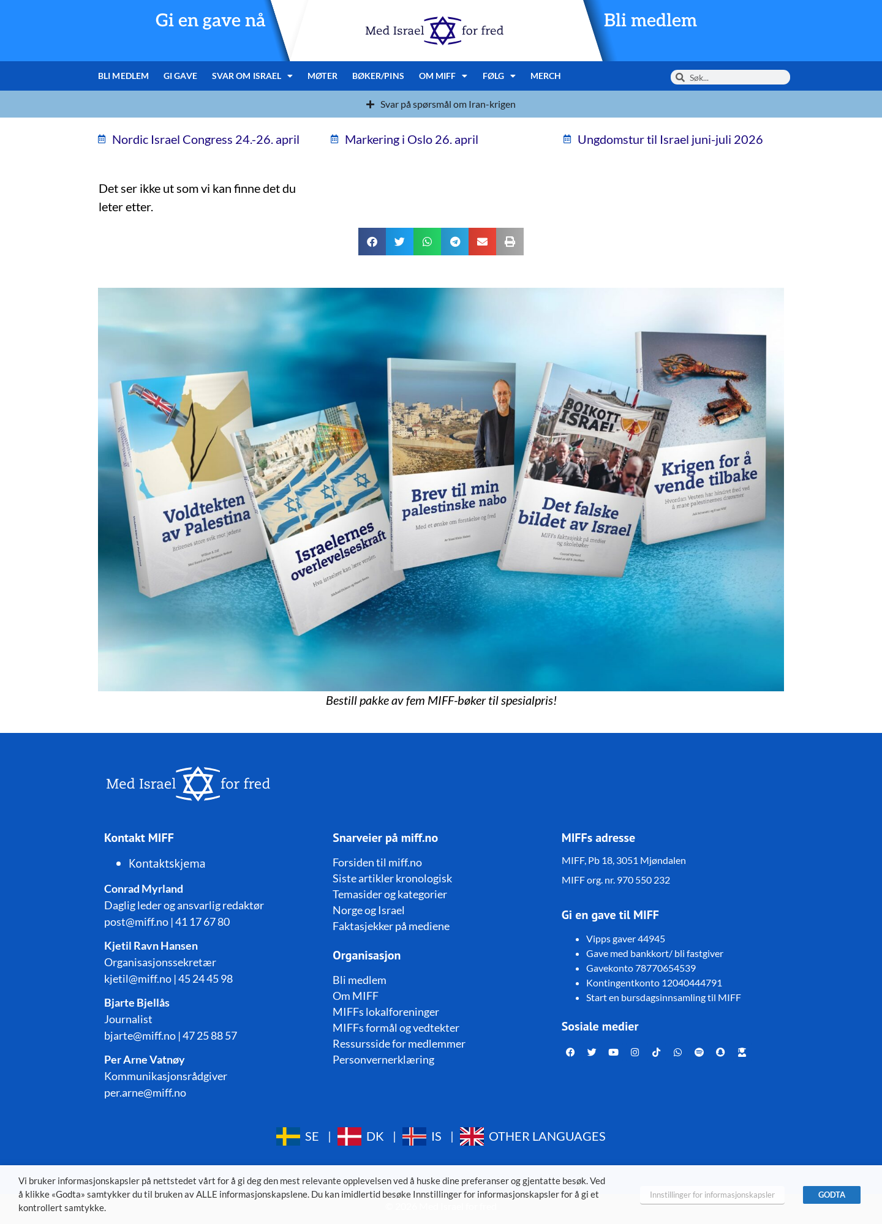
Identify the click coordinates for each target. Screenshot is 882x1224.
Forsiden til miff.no (377, 862)
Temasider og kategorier (390, 894)
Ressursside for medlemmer (399, 1043)
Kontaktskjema (167, 863)
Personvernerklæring (383, 1059)
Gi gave (180, 75)
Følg (499, 76)
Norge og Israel (369, 910)
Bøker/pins (378, 75)
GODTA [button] (831, 1195)
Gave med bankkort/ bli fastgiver (654, 953)
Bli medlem (650, 21)
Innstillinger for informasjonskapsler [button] (712, 1195)
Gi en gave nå (211, 21)
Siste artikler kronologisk (392, 878)
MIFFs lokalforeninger (386, 1011)
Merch (546, 75)
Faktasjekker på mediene (391, 926)
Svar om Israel (252, 76)
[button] (372, 241)
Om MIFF (443, 76)
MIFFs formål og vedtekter (396, 1027)
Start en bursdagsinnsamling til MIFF (663, 997)
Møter (322, 75)
